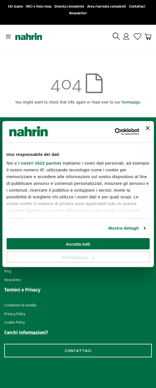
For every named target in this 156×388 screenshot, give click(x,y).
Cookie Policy (14, 322)
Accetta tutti (78, 244)
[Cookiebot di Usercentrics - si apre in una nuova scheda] (114, 131)
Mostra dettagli (123, 228)
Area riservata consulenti (106, 6)
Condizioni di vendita (20, 305)
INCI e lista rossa (38, 6)
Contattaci (137, 6)
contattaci (78, 350)
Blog (7, 271)
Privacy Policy (14, 314)
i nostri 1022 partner (40, 163)
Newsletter (78, 13)
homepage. (131, 102)
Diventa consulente (69, 6)
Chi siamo (15, 6)
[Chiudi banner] (148, 131)
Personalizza (78, 257)
